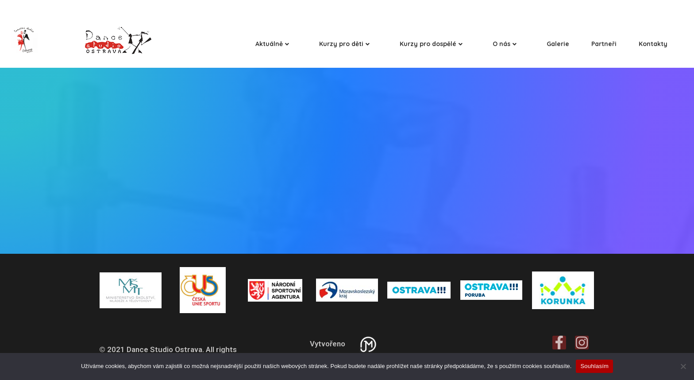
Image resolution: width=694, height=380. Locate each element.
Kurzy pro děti (344, 44)
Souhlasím (594, 366)
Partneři (604, 44)
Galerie (558, 44)
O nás (505, 44)
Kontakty (653, 44)
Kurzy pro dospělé (431, 44)
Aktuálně (272, 44)
